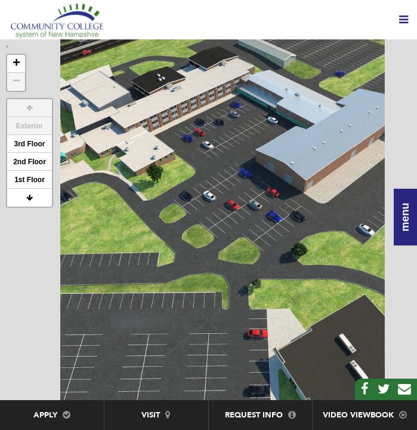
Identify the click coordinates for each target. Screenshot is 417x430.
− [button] (16, 82)
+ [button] (16, 64)
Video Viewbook (365, 415)
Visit (156, 415)
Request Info (260, 415)
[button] (29, 108)
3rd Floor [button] (29, 144)
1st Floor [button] (29, 180)
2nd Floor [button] (29, 162)
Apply (51, 415)
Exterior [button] (29, 126)
